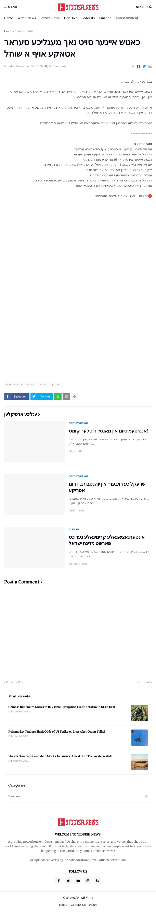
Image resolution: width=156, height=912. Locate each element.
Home (8, 18)
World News (26, 18)
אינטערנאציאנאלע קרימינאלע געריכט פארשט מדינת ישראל (106, 540)
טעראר (43, 384)
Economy (78, 796)
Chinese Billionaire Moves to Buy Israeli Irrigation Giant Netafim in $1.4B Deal (61, 707)
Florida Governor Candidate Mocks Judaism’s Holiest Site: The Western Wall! (60, 756)
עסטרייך (56, 384)
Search (142, 7)
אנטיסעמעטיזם (24, 31)
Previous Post (15, 682)
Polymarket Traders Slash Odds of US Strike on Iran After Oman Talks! (56, 731)
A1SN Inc (87, 897)
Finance (105, 18)
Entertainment (127, 18)
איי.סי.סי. (74, 529)
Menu (12, 7)
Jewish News (50, 18)
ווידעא (30, 384)
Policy (93, 905)
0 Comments (57, 66)
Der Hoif (70, 18)
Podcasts (88, 18)
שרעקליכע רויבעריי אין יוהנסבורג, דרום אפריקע (107, 487)
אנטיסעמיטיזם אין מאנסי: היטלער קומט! (108, 431)
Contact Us (78, 905)
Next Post (143, 682)
